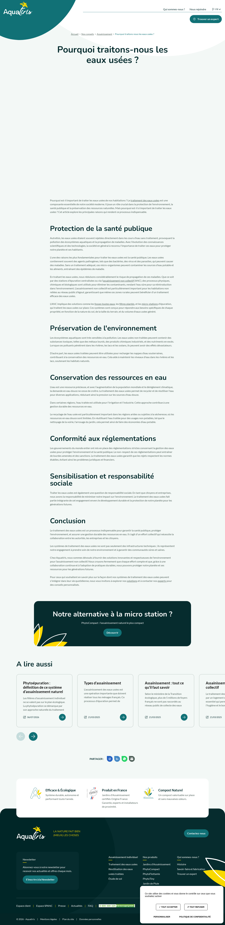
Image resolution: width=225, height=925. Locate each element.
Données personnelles (90, 919)
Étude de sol (115, 878)
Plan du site (68, 919)
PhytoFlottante (151, 873)
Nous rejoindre (193, 6)
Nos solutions (87, 18)
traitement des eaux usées (145, 200)
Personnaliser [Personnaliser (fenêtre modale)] (162, 917)
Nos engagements (153, 18)
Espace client (23, 905)
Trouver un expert (187, 873)
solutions (132, 580)
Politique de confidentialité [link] (195, 917)
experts (162, 580)
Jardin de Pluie (151, 883)
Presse (62, 905)
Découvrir (112, 632)
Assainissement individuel (123, 857)
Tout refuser (195, 907)
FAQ (90, 905)
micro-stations (150, 303)
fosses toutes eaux (105, 303)
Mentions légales (48, 919)
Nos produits (109, 18)
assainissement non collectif (118, 280)
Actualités (76, 905)
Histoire (181, 864)
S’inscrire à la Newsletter (40, 879)
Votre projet (129, 18)
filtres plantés (126, 303)
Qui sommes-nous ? (169, 6)
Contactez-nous (196, 833)
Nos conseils (175, 18)
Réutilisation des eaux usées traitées (120, 871)
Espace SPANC (44, 905)
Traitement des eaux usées (123, 864)
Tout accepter (168, 907)
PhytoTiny (148, 878)
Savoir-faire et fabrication (191, 869)
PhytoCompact (151, 869)
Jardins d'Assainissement (157, 864)
